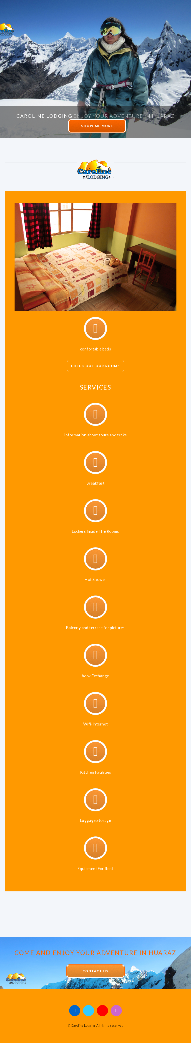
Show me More (97, 126)
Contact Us (96, 971)
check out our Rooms (95, 366)
